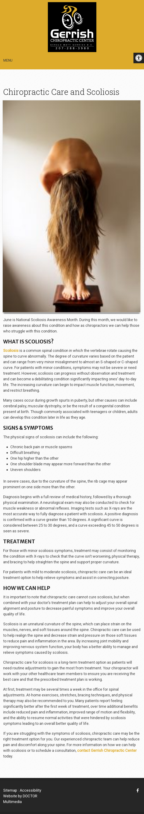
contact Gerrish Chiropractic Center (107, 750)
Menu (7, 60)
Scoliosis (11, 350)
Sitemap (10, 790)
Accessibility (30, 790)
